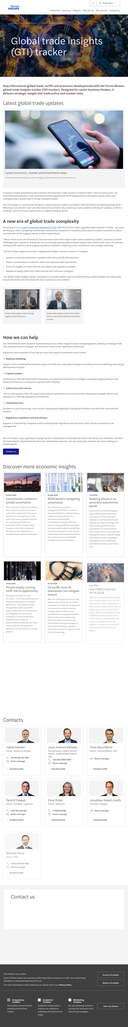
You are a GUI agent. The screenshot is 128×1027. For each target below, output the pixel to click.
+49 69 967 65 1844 (17, 757)
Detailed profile (14, 768)
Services (67, 10)
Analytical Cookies (48, 1001)
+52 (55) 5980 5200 (59, 759)
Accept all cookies (111, 974)
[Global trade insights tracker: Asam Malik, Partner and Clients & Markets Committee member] (64, 299)
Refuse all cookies (111, 982)
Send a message (15, 761)
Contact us (114, 10)
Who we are (101, 10)
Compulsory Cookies (18, 1001)
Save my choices (110, 1006)
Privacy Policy (65, 984)
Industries (55, 10)
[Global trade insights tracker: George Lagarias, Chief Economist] (22, 299)
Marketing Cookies (78, 1001)
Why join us (88, 10)
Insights (77, 10)
